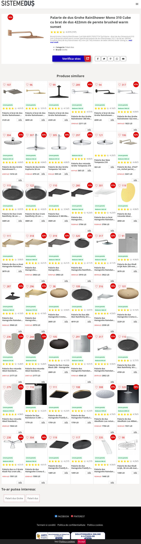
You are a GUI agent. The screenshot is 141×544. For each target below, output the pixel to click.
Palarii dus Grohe (14, 498)
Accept (81, 541)
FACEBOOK (62, 516)
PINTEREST (78, 516)
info (20, 120)
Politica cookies (95, 524)
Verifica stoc (76, 58)
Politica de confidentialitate (71, 524)
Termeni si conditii (46, 524)
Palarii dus (32, 498)
